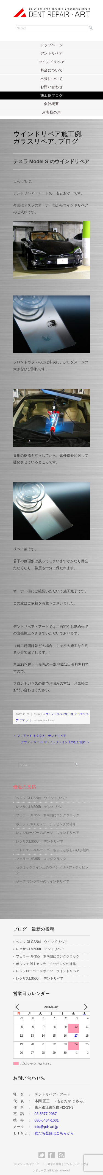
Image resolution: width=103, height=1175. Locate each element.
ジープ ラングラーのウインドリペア (42, 876)
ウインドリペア (51, 62)
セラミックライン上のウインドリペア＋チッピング (52, 864)
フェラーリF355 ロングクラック (41, 853)
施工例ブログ (51, 95)
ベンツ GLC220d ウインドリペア (41, 792)
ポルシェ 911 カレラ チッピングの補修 (46, 818)
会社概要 (51, 104)
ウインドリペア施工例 (47, 134)
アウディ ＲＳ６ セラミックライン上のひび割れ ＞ (55, 736)
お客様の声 (51, 112)
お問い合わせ (51, 87)
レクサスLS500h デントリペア (39, 836)
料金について (51, 70)
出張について (51, 79)
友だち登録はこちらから (54, 1127)
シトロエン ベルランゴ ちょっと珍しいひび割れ (52, 844)
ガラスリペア (33, 141)
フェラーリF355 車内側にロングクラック (47, 809)
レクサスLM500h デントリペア (40, 801)
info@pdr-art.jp (46, 1121)
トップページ (51, 45)
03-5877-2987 (46, 1108)
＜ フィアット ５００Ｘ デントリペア (39, 730)
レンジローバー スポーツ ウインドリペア (47, 827)
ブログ (68, 141)
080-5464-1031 (47, 1114)
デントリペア (51, 53)
